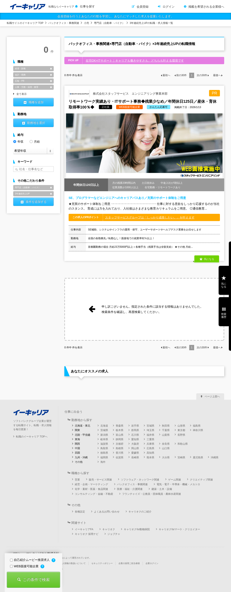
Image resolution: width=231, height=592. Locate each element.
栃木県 (119, 430)
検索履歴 (223, 315)
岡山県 (135, 448)
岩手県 (135, 425)
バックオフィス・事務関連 (63, 23)
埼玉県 (150, 430)
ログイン (169, 6)
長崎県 (135, 457)
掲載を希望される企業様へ (206, 6)
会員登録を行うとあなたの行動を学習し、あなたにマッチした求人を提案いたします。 (115, 16)
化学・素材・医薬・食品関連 (91, 489)
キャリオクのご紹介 (140, 511)
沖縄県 (214, 457)
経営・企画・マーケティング (91, 484)
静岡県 (119, 439)
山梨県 (166, 434)
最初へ (166, 75)
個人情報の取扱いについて (73, 563)
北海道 (104, 425)
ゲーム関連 (174, 479)
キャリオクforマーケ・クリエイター (179, 529)
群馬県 (135, 430)
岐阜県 (104, 439)
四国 (77, 452)
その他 (78, 461)
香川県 (119, 452)
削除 (51, 69)
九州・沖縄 (81, 457)
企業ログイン (152, 563)
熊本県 (150, 457)
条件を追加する (36, 201)
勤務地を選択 (36, 122)
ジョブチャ (113, 534)
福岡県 (104, 457)
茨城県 (104, 430)
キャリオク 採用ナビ (86, 534)
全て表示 (21, 94)
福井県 (150, 434)
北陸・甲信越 (82, 434)
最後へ (217, 75)
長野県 (181, 434)
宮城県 (150, 425)
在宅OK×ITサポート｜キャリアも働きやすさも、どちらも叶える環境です (135, 60)
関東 (77, 430)
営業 (77, 479)
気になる (209, 259)
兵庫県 (150, 443)
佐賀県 (119, 457)
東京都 (181, 430)
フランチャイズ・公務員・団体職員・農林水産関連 (151, 493)
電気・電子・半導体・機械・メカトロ (178, 484)
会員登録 (143, 6)
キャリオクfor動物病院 (137, 529)
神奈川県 (198, 430)
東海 (77, 439)
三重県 (150, 439)
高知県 (150, 452)
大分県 (166, 457)
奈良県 (166, 443)
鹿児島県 (198, 457)
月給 (35, 141)
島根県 (119, 448)
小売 (86, 23)
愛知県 (135, 439)
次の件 (202, 75)
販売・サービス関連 (100, 479)
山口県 (166, 448)
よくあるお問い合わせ (107, 511)
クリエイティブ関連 (201, 479)
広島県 (150, 448)
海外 (102, 461)
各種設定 (80, 511)
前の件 (181, 75)
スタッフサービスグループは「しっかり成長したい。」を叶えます (150, 217)
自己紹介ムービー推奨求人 (30, 560)
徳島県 (104, 452)
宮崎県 (181, 457)
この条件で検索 (36, 580)
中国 (77, 448)
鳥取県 (104, 448)
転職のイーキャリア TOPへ (32, 436)
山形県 (181, 425)
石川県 (135, 434)
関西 (77, 443)
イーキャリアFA (84, 529)
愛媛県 (135, 452)
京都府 (119, 443)
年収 (18, 141)
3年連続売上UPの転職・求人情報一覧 (151, 23)
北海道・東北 (82, 425)
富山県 (119, 434)
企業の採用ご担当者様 (129, 563)
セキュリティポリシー (102, 563)
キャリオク (108, 529)
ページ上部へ (212, 396)
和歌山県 (183, 443)
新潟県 (104, 434)
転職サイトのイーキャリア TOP (25, 23)
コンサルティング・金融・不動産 (94, 493)
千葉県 (166, 430)
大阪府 (135, 443)
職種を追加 (36, 102)
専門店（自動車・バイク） (109, 23)
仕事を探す (87, 6)
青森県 (119, 425)
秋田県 (166, 425)
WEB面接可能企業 (24, 566)
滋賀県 (104, 443)
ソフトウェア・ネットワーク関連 (140, 479)
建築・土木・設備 (162, 489)
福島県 (197, 425)
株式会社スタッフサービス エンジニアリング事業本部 (118, 94)
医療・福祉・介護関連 (130, 489)
